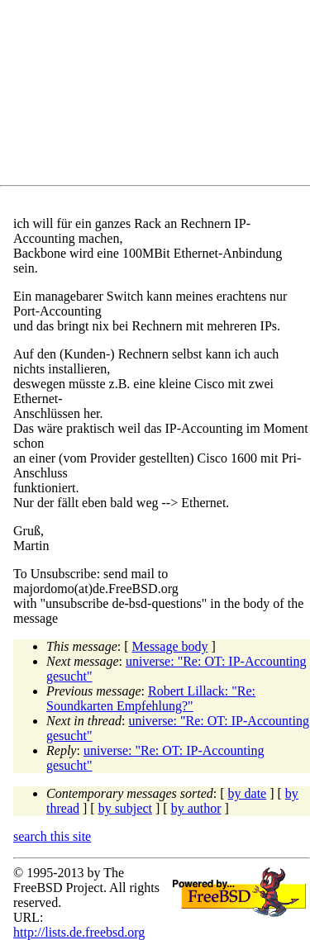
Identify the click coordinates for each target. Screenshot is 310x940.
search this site (52, 836)
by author (196, 808)
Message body (170, 646)
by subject (125, 808)
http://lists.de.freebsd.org (79, 932)
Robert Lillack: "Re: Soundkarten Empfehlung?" (150, 698)
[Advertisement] (161, 95)
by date (247, 793)
